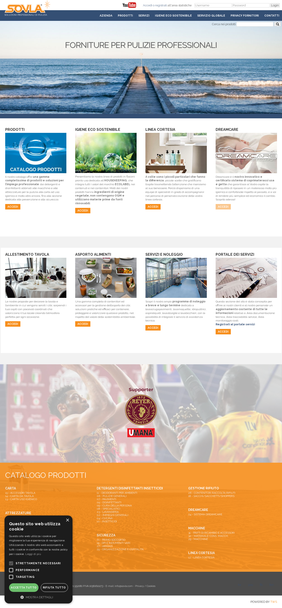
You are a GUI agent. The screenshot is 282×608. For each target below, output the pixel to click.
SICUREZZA (106, 535)
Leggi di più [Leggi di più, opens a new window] (33, 554)
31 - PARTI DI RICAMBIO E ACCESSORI (211, 532)
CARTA (10, 488)
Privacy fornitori (245, 15)
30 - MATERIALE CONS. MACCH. (208, 535)
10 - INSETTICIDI (107, 521)
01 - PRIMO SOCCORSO (111, 539)
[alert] (38, 559)
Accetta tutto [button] (23, 587)
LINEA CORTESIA (201, 553)
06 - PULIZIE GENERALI (112, 496)
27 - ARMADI (105, 546)
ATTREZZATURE (18, 513)
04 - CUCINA (105, 518)
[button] (38, 597)
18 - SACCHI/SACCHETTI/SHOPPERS (211, 496)
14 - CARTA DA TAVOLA (19, 496)
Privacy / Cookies (145, 586)
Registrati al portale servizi (235, 324)
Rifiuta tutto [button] (54, 587)
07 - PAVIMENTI (106, 499)
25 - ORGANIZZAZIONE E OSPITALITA (120, 549)
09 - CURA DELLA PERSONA (114, 505)
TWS (273, 601)
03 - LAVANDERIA (108, 511)
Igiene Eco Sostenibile (173, 15)
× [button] (67, 520)
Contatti (271, 15)
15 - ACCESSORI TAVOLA (20, 492)
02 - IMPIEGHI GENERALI (112, 515)
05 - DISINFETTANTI (109, 502)
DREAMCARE (198, 510)
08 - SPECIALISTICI (108, 508)
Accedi (147, 5)
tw (239, 584)
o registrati (160, 5)
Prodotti (125, 15)
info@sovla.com (124, 586)
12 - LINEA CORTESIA (201, 557)
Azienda (106, 15)
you (250, 584)
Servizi (143, 15)
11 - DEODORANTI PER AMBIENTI (117, 492)
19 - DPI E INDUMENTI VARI (113, 543)
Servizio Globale (211, 15)
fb (261, 584)
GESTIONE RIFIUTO (203, 488)
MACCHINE (196, 528)
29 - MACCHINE (198, 539)
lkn (271, 584)
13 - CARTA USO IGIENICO (21, 499)
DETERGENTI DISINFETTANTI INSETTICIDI (130, 488)
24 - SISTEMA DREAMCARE (205, 514)
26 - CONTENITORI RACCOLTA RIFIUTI (211, 492)
